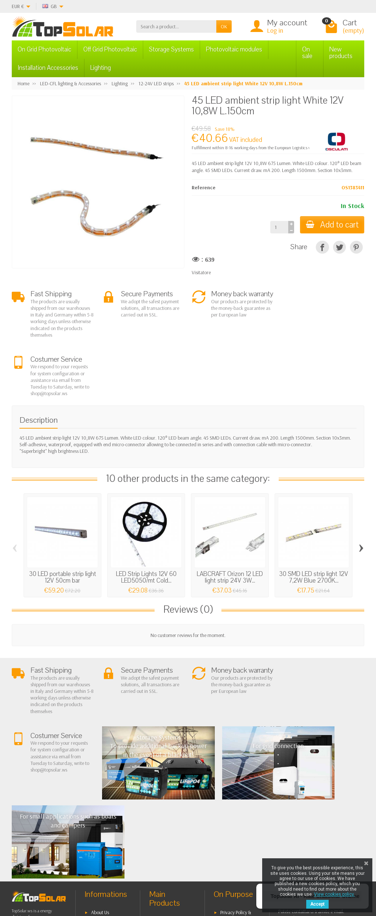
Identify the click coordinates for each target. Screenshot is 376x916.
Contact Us (231, 800)
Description (38, 361)
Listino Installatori (108, 825)
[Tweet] (339, 247)
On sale (307, 52)
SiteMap (228, 809)
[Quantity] (279, 227)
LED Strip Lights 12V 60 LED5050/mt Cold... (146, 518)
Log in (275, 30)
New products (340, 52)
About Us (100, 775)
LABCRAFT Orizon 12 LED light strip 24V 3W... (230, 518)
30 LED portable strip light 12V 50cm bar (62, 518)
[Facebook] (65, 880)
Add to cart (332, 224)
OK (224, 26)
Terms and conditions (98, 787)
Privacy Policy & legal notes (232, 778)
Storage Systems (171, 49)
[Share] (322, 247)
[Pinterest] (356, 247)
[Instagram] (116, 880)
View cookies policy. (334, 894)
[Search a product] (176, 26)
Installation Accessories (48, 68)
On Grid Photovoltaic (44, 49)
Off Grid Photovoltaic (110, 49)
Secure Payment (107, 816)
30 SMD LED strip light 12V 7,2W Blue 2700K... (313, 518)
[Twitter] (82, 880)
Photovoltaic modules (234, 49)
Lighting (100, 68)
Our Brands (232, 818)
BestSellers (231, 790)
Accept (317, 904)
